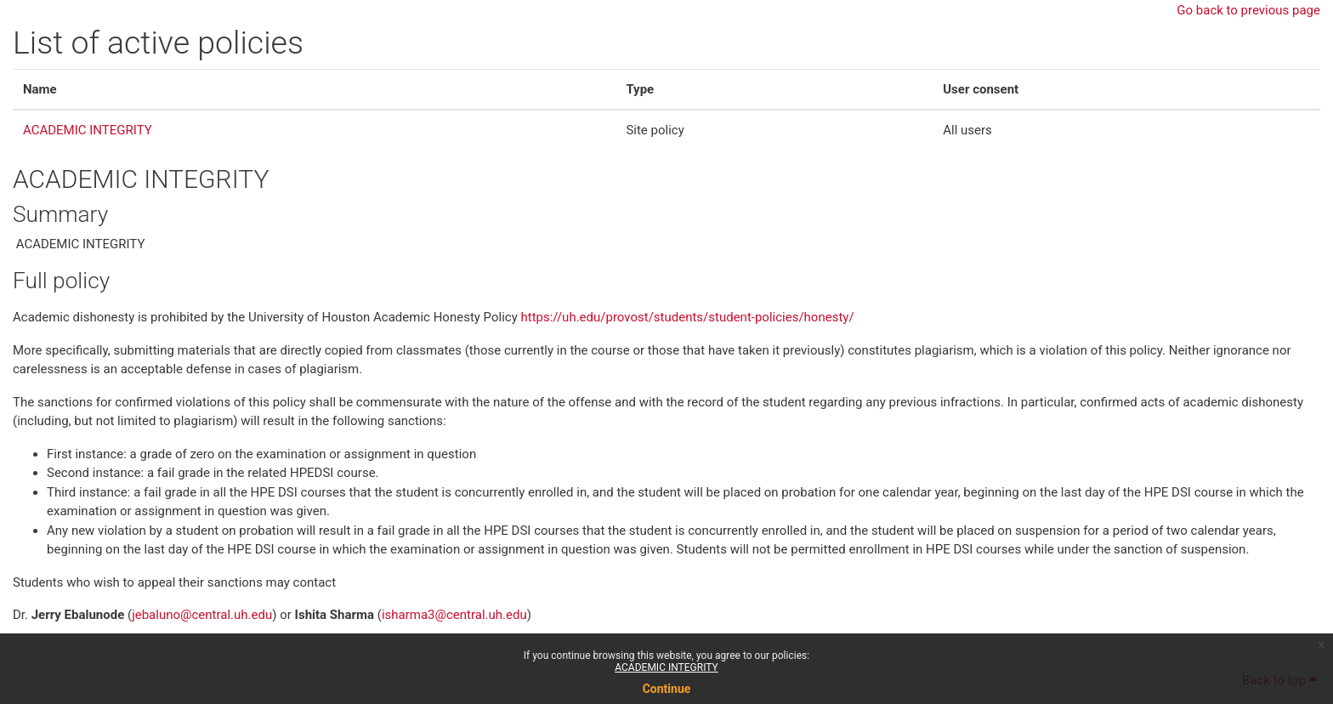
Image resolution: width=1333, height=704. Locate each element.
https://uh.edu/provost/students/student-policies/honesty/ (687, 317)
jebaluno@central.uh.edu (202, 614)
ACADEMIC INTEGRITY (666, 667)
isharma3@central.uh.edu (454, 614)
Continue (667, 688)
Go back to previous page (1248, 10)
